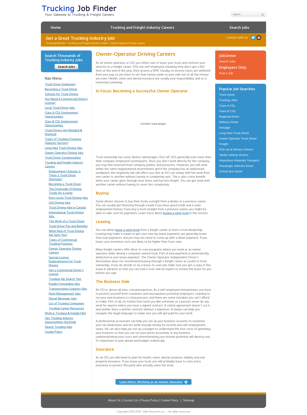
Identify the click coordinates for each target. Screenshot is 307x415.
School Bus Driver (231, 171)
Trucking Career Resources (66, 308)
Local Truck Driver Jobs (60, 108)
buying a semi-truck (176, 213)
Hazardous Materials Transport (239, 160)
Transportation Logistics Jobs (68, 289)
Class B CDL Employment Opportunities (61, 123)
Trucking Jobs (228, 100)
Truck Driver (227, 94)
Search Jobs (239, 27)
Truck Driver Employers (60, 84)
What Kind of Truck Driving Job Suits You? (66, 233)
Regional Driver (229, 116)
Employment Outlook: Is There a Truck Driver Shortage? (65, 175)
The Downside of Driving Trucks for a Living (65, 191)
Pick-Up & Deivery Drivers (236, 149)
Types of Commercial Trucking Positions (63, 242)
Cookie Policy (53, 332)
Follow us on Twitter (253, 37)
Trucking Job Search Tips (65, 279)
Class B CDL (227, 111)
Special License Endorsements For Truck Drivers (65, 261)
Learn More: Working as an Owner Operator (151, 382)
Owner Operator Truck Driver (238, 138)
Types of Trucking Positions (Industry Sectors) (63, 141)
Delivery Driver (228, 122)
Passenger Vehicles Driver (236, 165)
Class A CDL (227, 105)
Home (56, 27)
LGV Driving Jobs (59, 202)
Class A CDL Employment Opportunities (61, 114)
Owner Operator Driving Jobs (64, 153)
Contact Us (258, 37)
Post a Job (226, 73)
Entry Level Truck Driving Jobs (68, 198)
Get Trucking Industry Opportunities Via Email (60, 320)
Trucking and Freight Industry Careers (142, 27)
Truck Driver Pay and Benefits (68, 226)
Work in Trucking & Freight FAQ (65, 313)
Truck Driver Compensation (63, 157)
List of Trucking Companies (66, 303)
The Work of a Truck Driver (67, 221)
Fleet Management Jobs (65, 293)
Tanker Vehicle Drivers (233, 155)
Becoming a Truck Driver (61, 89)
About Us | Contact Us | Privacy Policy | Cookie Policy (143, 400)
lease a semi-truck (127, 230)
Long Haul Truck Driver (234, 133)
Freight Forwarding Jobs (64, 284)
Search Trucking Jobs (58, 327)
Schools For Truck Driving (61, 94)
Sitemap (188, 400)
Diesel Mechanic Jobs (63, 298)
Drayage (224, 127)
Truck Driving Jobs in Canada (67, 207)
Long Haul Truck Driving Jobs (63, 148)
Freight (223, 144)
